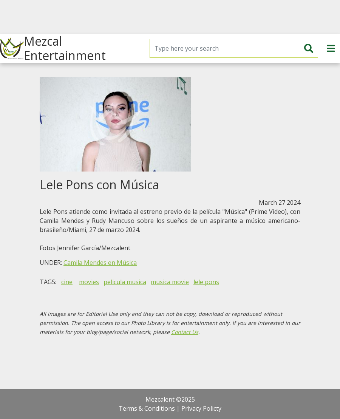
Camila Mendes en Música (100, 262)
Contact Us (184, 332)
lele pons (206, 282)
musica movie (170, 282)
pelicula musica (125, 282)
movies (89, 282)
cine (67, 282)
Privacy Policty (201, 408)
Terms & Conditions (147, 408)
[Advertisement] (170, 17)
